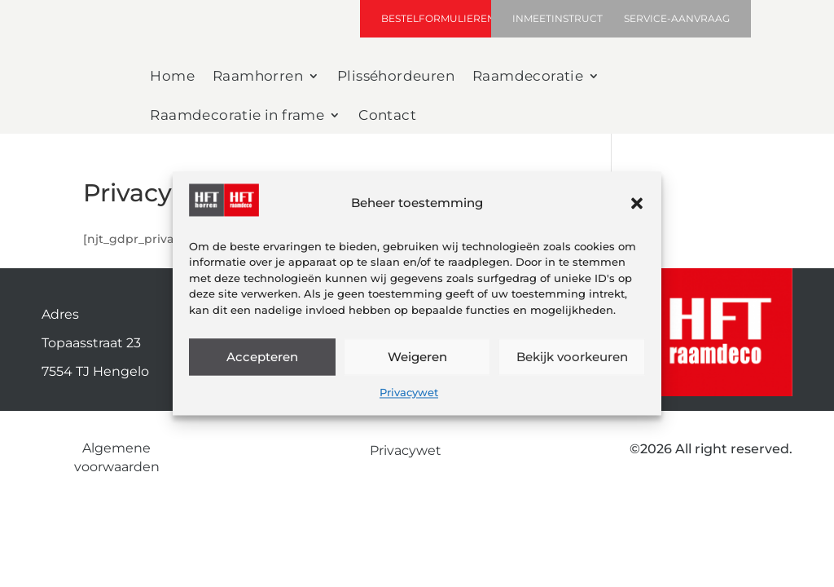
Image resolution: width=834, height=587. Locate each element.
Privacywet (409, 392)
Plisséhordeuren (395, 77)
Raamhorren (258, 77)
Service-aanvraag (677, 18)
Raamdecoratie (527, 77)
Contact (387, 116)
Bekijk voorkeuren (572, 356)
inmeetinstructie (562, 18)
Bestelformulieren (438, 18)
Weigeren (417, 356)
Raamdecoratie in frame (237, 116)
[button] (637, 203)
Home (172, 77)
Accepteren (262, 356)
